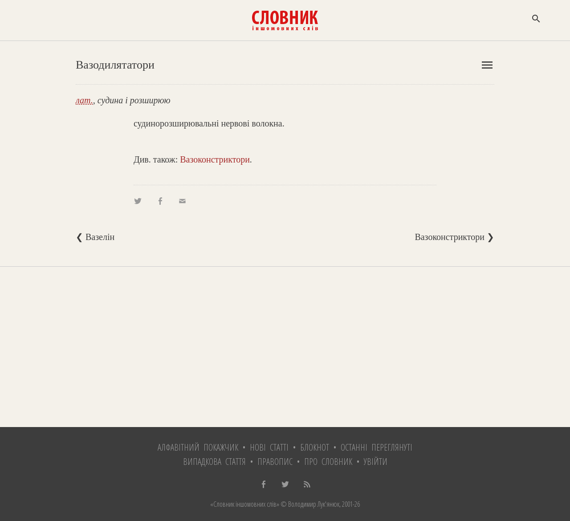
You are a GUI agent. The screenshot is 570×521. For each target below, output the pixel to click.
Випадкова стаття (214, 462)
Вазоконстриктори (215, 159)
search (536, 18)
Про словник (328, 462)
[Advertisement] (285, 347)
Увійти (375, 462)
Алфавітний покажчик (198, 447)
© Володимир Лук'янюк (309, 504)
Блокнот (314, 447)
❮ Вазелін (95, 237)
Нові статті (269, 447)
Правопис (275, 462)
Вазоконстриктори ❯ (454, 237)
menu (487, 65)
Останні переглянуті (376, 447)
